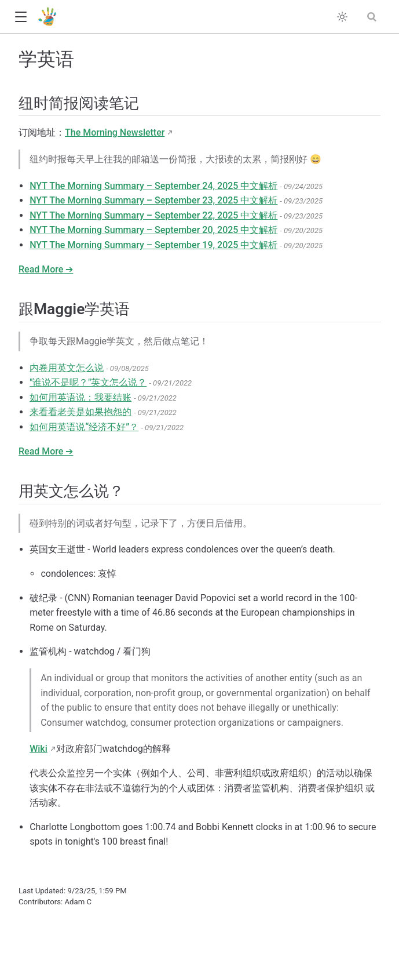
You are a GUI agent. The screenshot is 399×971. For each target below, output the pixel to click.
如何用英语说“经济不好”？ (84, 426)
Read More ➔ (46, 269)
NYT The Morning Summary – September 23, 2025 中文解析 (153, 200)
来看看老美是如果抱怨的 (80, 411)
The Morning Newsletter (114, 132)
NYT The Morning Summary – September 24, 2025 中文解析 (153, 185)
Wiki (38, 748)
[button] (20, 17)
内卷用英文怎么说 (67, 367)
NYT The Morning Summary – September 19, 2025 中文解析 (153, 244)
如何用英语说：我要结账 (80, 397)
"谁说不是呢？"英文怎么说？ (88, 382)
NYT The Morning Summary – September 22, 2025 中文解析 (153, 215)
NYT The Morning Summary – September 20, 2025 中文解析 (153, 229)
